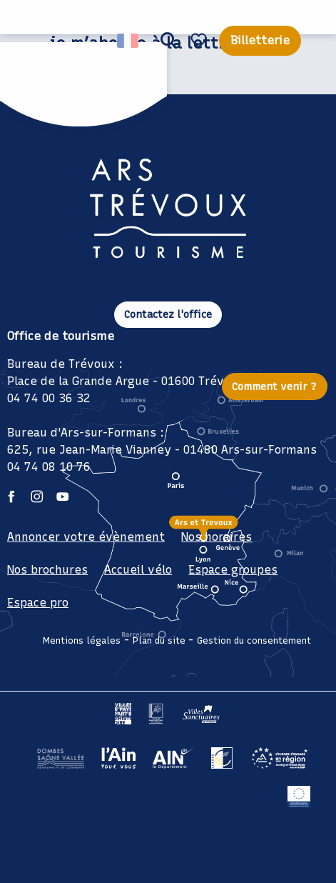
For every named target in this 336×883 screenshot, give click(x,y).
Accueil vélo (138, 570)
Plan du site (159, 640)
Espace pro (37, 602)
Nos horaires (216, 537)
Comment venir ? (274, 386)
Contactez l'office (168, 314)
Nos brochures (47, 570)
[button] (168, 40)
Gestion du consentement (254, 640)
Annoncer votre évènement (86, 537)
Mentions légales (82, 640)
